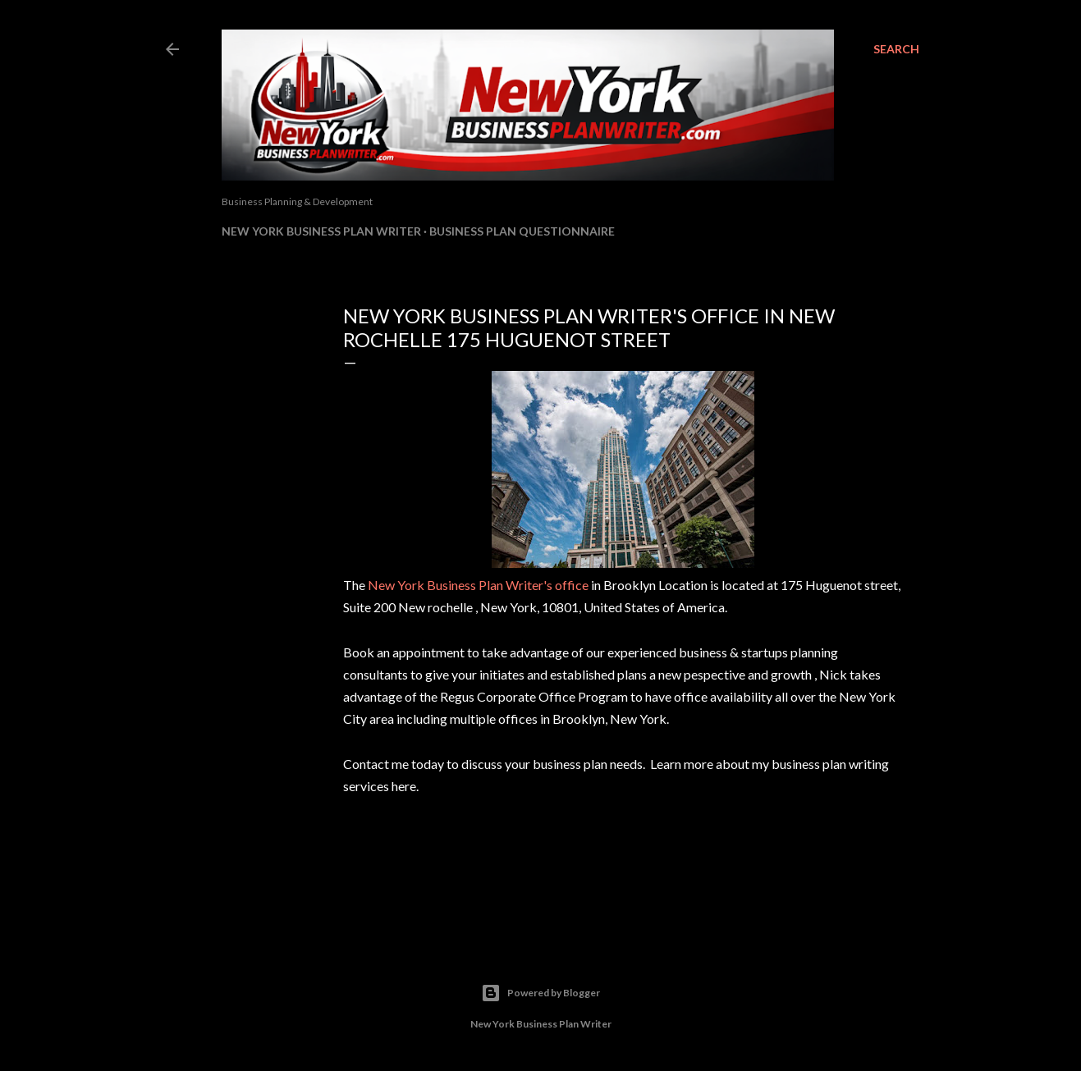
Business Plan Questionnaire (522, 231)
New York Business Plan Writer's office (478, 585)
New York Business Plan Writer (321, 231)
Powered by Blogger (540, 993)
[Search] (896, 49)
